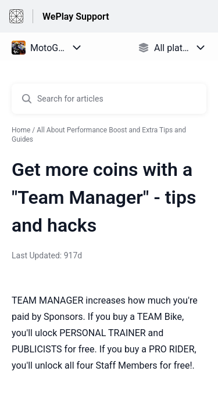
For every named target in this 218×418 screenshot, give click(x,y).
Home (21, 130)
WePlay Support (75, 16)
